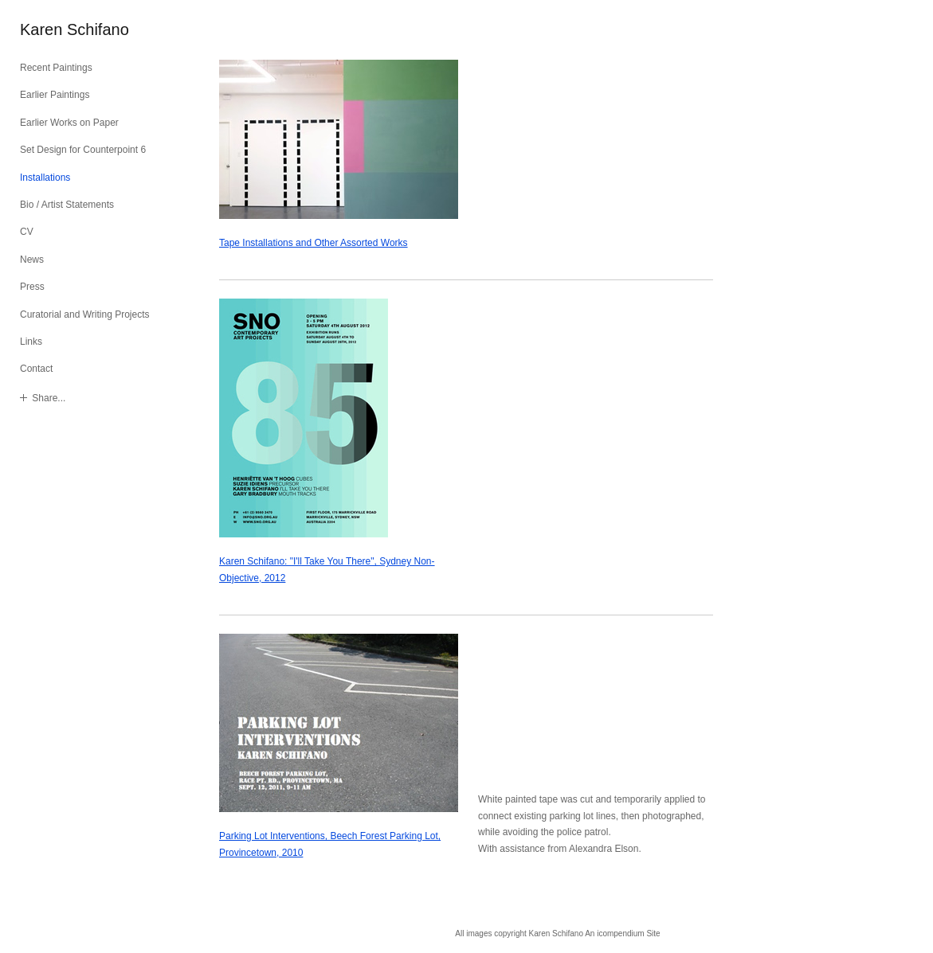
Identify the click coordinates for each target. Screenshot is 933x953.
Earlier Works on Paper (69, 122)
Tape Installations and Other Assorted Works (313, 242)
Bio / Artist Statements (67, 204)
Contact (36, 368)
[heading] (60, 30)
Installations (45, 177)
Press (32, 286)
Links (31, 341)
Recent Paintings (56, 67)
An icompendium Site (623, 933)
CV (26, 231)
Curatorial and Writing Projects (85, 314)
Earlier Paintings (54, 94)
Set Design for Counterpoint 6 (83, 149)
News (32, 259)
